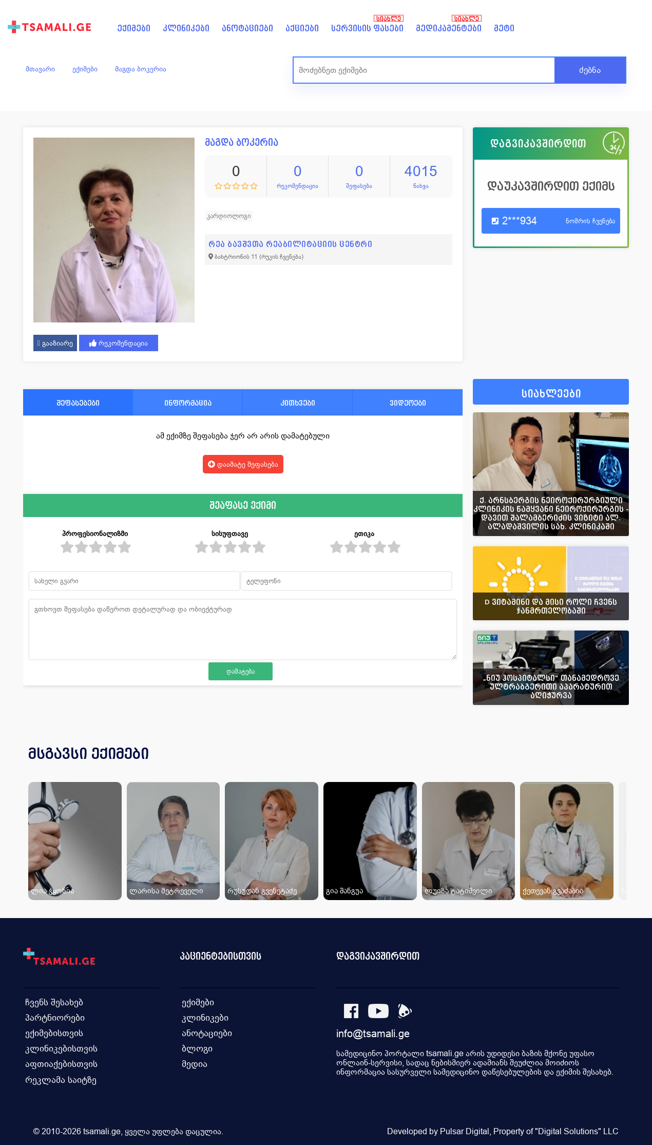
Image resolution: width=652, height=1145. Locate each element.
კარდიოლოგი (229, 216)
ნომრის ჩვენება (590, 221)
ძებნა (590, 70)
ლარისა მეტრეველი (166, 890)
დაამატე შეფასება (243, 464)
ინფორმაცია (188, 403)
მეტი (504, 28)
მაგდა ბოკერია (140, 69)
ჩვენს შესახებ (53, 1001)
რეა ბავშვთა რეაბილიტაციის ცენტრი (290, 244)
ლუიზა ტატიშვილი (458, 890)
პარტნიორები (54, 1016)
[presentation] (607, 766)
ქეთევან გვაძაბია (553, 890)
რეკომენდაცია (118, 343)
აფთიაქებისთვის (60, 1062)
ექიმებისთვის (53, 1032)
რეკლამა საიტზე (59, 1078)
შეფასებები (78, 403)
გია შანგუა (344, 890)
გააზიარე (55, 343)
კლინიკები (186, 28)
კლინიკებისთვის (60, 1047)
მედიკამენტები (449, 28)
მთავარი (40, 69)
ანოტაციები (247, 28)
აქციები (302, 28)
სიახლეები (551, 394)
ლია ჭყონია (52, 890)
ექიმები (133, 28)
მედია (194, 1062)
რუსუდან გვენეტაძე (262, 890)
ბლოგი (197, 1047)
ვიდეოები (408, 403)
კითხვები (297, 403)
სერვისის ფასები (367, 28)
